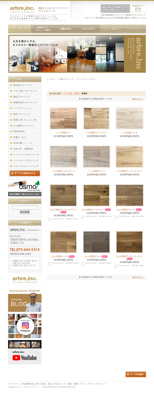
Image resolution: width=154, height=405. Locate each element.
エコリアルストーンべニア (26, 166)
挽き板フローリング (22, 85)
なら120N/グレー (96, 256)
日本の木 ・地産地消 (23, 149)
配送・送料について (76, 384)
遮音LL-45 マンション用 (24, 120)
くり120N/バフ (63, 132)
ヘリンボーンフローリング (26, 160)
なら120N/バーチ (63, 256)
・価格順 (75, 93)
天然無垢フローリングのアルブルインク (24, 387)
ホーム (52, 79)
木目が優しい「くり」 (23, 143)
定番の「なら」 (20, 137)
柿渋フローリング (21, 114)
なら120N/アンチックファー (63, 210)
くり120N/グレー (96, 171)
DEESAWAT (19, 131)
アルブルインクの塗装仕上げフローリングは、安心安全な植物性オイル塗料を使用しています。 (35, 17)
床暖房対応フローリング (25, 102)
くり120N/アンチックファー (129, 171)
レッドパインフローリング (26, 154)
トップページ (14, 384)
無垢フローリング (67, 79)
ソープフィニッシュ (22, 108)
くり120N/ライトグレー (96, 132)
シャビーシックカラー (88, 79)
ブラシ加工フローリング (25, 91)
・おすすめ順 (67, 93)
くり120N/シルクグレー (63, 171)
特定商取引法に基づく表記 (33, 384)
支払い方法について (56, 384)
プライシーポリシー (96, 384)
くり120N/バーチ (129, 132)
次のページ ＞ (137, 99)
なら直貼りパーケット (23, 125)
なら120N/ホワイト (129, 209)
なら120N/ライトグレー (96, 209)
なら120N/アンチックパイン (129, 257)
